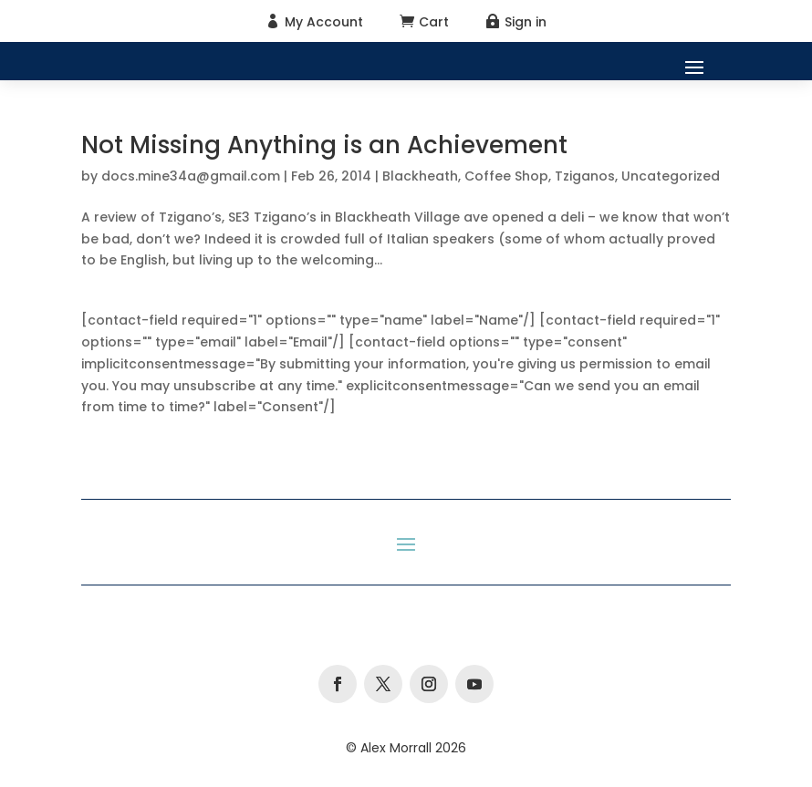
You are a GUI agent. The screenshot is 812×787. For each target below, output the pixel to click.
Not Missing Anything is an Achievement (324, 145)
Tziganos (585, 176)
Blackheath (420, 176)
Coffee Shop (506, 176)
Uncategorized (670, 176)
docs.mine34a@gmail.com (190, 176)
